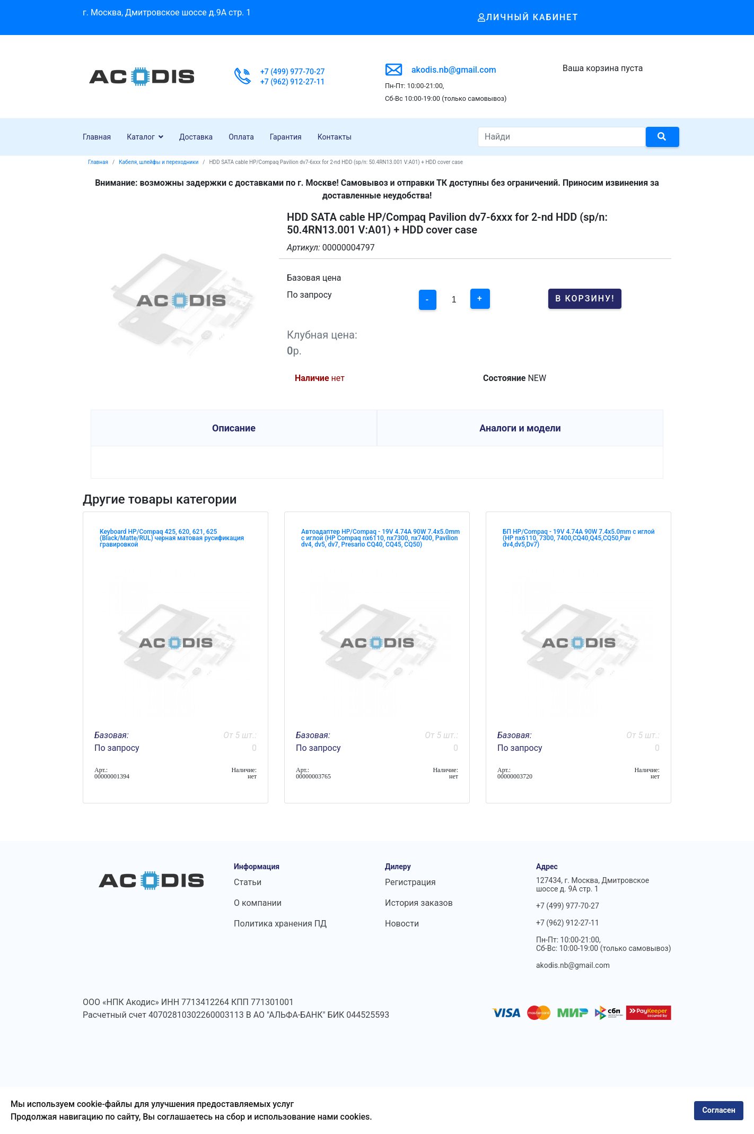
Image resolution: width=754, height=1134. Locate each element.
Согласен (718, 1110)
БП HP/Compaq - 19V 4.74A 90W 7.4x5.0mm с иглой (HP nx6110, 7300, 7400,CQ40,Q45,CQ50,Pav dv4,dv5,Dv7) (579, 538)
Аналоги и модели (520, 428)
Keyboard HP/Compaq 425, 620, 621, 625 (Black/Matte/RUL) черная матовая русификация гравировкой (172, 538)
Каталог (141, 137)
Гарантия (286, 137)
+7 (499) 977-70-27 (292, 71)
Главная (97, 137)
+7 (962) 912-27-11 (292, 81)
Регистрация (410, 882)
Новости (402, 924)
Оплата (241, 137)
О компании (258, 903)
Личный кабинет (528, 17)
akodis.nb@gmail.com (453, 70)
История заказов (419, 903)
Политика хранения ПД (280, 924)
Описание (234, 428)
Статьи (247, 882)
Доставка (196, 137)
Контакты (335, 137)
